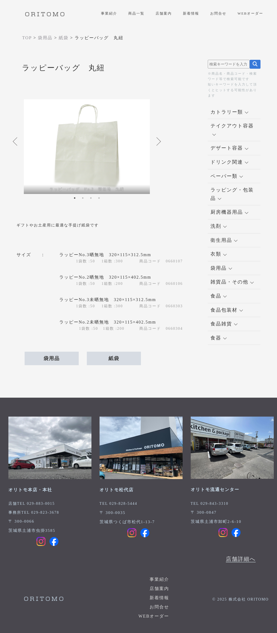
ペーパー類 (226, 176)
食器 (218, 338)
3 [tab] (91, 198)
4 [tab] (99, 198)
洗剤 (218, 226)
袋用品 (52, 358)
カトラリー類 (229, 112)
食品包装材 (226, 310)
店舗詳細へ (241, 559)
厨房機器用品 (229, 212)
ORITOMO (45, 14)
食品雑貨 (224, 324)
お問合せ (218, 13)
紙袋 (113, 358)
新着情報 (191, 13)
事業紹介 (109, 13)
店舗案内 (164, 13)
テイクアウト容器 (232, 129)
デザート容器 (229, 148)
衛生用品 (224, 240)
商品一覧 (136, 13)
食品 (218, 296)
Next (158, 141)
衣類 (218, 254)
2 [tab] (82, 198)
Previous (15, 141)
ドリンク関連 (229, 162)
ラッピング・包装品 (232, 194)
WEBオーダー (250, 13)
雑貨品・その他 (232, 282)
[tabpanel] (87, 146)
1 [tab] (74, 198)
